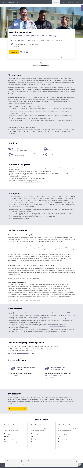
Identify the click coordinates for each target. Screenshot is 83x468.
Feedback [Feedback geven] (82, 7)
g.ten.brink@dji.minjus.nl (54, 375)
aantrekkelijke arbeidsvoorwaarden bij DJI (31, 182)
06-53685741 (16, 375)
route (22, 40)
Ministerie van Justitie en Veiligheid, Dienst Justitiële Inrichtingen (33, 36)
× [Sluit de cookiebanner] (76, 461)
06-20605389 (51, 378)
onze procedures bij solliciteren (58, 326)
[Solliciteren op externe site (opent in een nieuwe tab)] (17, 409)
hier (11, 278)
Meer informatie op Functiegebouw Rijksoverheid (21, 353)
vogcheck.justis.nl (44, 317)
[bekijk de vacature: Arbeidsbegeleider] (14, 435)
